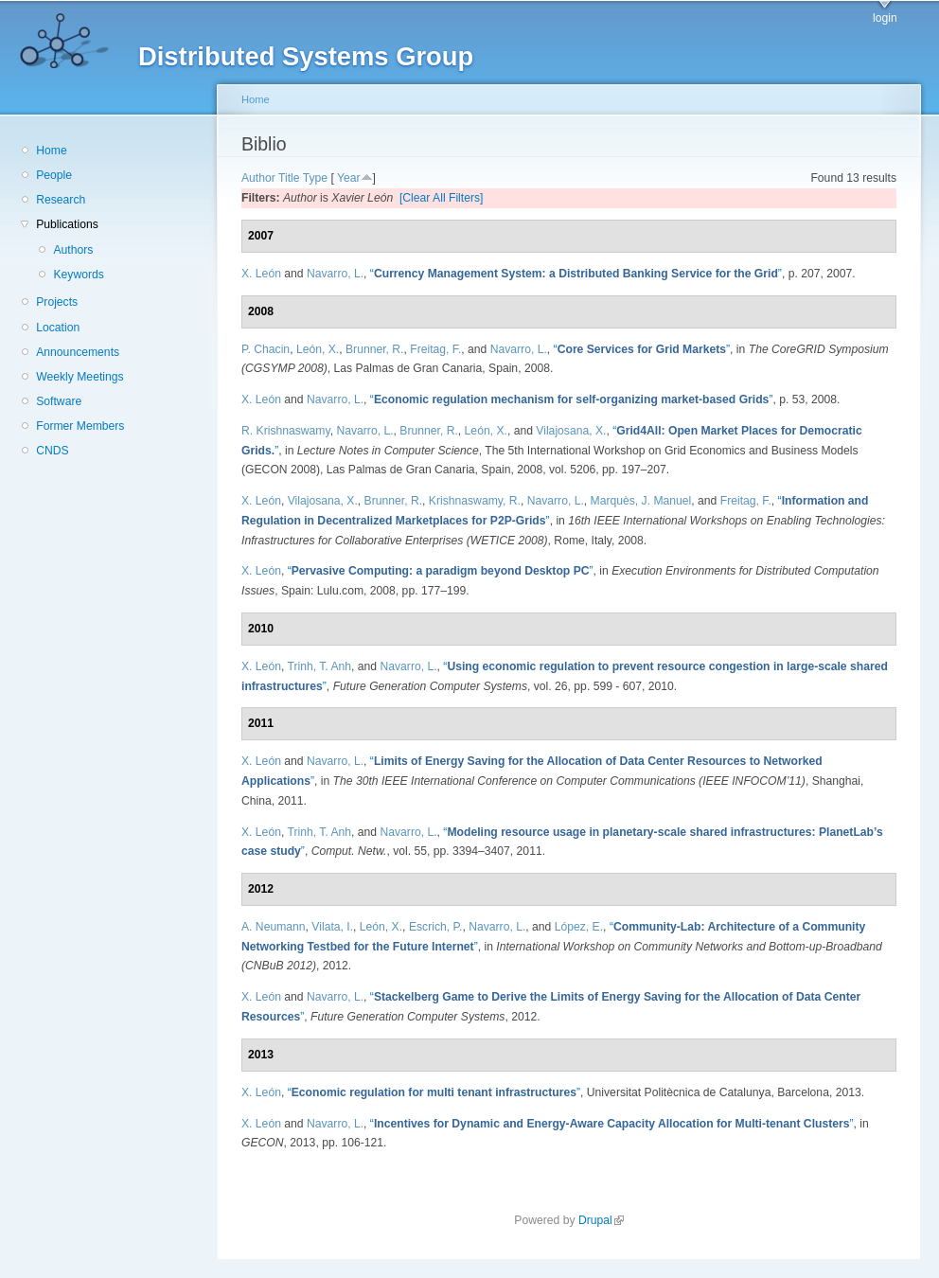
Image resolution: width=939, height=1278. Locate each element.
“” (576, 273)
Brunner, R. (374, 349)
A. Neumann (273, 926)
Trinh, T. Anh (319, 666)
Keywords (78, 274)
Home (51, 150)
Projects (57, 302)
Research (60, 199)
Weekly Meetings (79, 376)
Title (289, 178)
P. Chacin (265, 349)
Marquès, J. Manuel (641, 500)
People (54, 175)
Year (349, 178)
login (885, 18)
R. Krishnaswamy (285, 430)
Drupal (601, 1220)
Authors (73, 250)
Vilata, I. (332, 926)
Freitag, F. (435, 349)
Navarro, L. (335, 273)
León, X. (317, 349)
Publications (67, 224)
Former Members (80, 426)
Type (315, 178)
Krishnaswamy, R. (475, 500)
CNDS (52, 450)
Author (258, 178)
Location (58, 327)
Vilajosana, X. (571, 430)
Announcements (77, 352)
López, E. (579, 926)
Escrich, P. (436, 926)
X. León (261, 273)
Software (58, 401)
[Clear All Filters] (441, 197)
